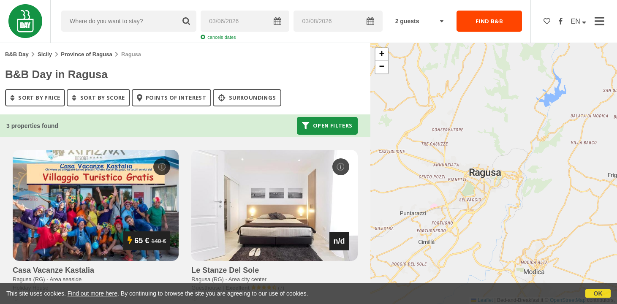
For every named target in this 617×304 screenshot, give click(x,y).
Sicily (45, 54)
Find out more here (92, 293)
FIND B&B (489, 21)
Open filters (327, 126)
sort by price (35, 97)
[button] (381, 54)
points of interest (172, 97)
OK (598, 293)
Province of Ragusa (86, 54)
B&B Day (17, 54)
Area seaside (65, 279)
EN (579, 21)
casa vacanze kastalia (53, 270)
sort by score (98, 97)
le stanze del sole (225, 270)
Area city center (247, 279)
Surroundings (247, 97)
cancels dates (218, 37)
